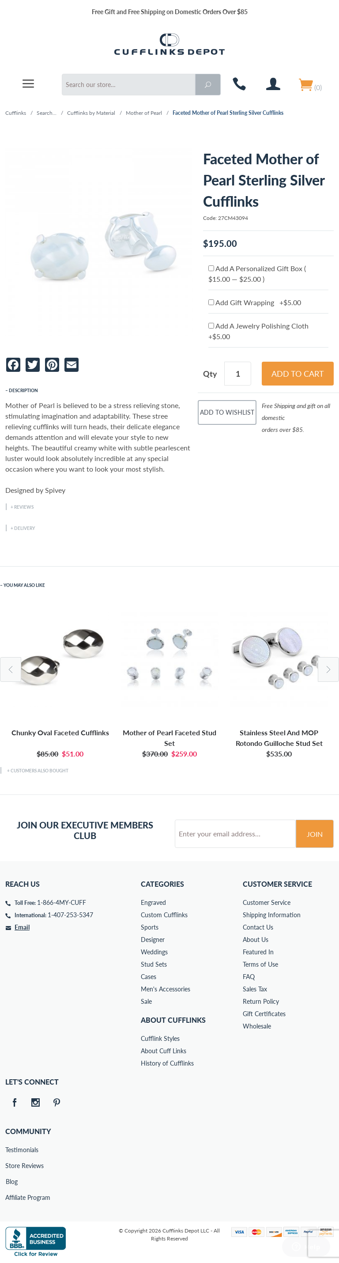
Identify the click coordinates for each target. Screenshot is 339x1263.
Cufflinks (15, 113)
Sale (146, 1001)
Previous (10, 669)
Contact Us (258, 927)
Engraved (153, 902)
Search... (46, 113)
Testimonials (11, 1149)
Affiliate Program (11, 1197)
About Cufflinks (173, 1020)
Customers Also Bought (39, 770)
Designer (153, 939)
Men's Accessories (165, 989)
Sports (149, 927)
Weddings (154, 952)
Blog (12, 1181)
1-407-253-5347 (70, 915)
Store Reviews (11, 1165)
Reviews (24, 507)
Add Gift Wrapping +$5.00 (254, 302)
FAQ (249, 976)
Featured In (258, 952)
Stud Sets (154, 964)
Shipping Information (272, 915)
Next (328, 669)
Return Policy (261, 1001)
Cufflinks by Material (91, 113)
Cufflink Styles (160, 1038)
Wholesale (257, 1026)
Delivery (24, 528)
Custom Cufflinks (164, 915)
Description (23, 390)
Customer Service (266, 902)
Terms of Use (260, 964)
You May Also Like (24, 585)
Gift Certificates (264, 1013)
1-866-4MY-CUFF (61, 902)
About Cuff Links (163, 1051)
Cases (148, 976)
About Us (255, 939)
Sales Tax (255, 989)
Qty (210, 373)
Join (315, 834)
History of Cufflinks (167, 1063)
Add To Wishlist (227, 412)
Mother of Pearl (144, 113)
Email (22, 927)
